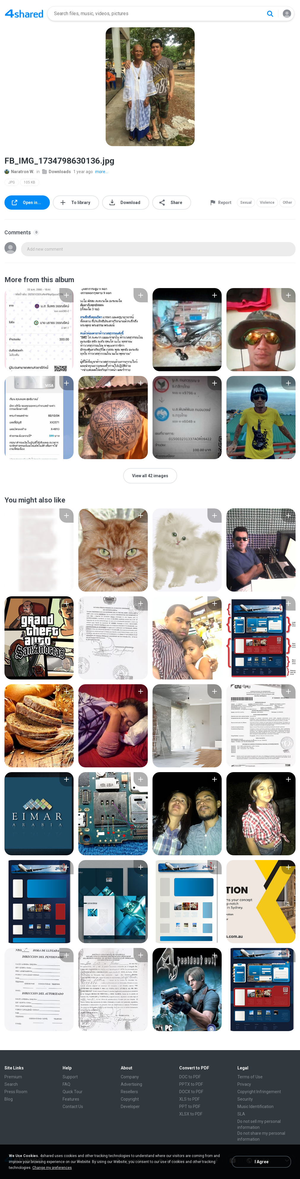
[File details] (39, 329)
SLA (241, 1114)
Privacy (244, 1084)
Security (245, 1099)
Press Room (15, 1091)
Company (130, 1076)
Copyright (130, 1099)
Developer (130, 1106)
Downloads (56, 171)
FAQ (66, 1084)
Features (71, 1099)
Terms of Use (250, 1076)
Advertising (131, 1084)
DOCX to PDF (191, 1091)
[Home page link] (24, 14)
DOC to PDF (190, 1076)
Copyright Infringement (259, 1091)
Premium (13, 1076)
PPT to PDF (189, 1106)
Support (70, 1076)
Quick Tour (72, 1091)
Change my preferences (52, 1168)
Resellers (129, 1091)
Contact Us (73, 1106)
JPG (11, 182)
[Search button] (270, 14)
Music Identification (255, 1106)
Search (11, 1084)
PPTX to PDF (191, 1084)
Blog (8, 1099)
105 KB (29, 182)
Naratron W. (19, 171)
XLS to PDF (189, 1099)
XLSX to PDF (190, 1114)
